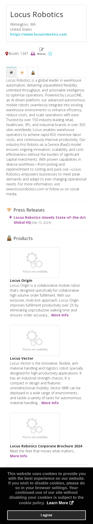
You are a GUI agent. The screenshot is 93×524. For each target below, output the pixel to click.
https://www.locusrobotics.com (38, 34)
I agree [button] (46, 515)
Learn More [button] (57, 503)
